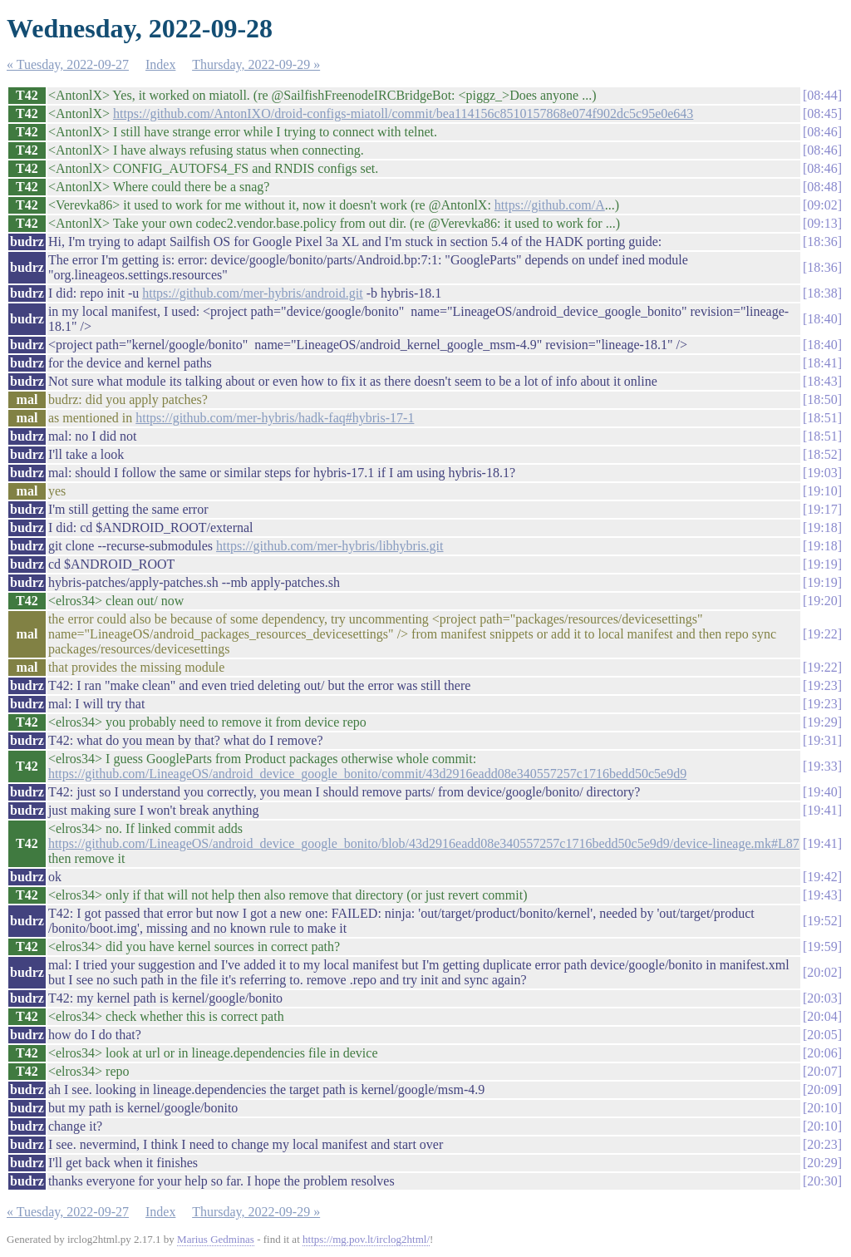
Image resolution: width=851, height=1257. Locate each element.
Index (160, 64)
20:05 (822, 1035)
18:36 (822, 241)
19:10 (822, 491)
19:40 (822, 792)
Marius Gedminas (215, 1239)
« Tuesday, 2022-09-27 (68, 64)
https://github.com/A (549, 205)
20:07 (822, 1071)
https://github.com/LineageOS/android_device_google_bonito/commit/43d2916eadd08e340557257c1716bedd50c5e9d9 (367, 774)
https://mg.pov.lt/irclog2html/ (366, 1239)
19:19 (822, 564)
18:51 (822, 418)
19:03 (822, 473)
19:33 (822, 766)
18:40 (822, 319)
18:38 (822, 293)
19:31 (822, 740)
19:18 (822, 527)
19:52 (822, 921)
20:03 (822, 998)
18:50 (822, 399)
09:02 (822, 205)
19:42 (822, 877)
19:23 (822, 685)
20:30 (822, 1181)
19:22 (822, 634)
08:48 (822, 187)
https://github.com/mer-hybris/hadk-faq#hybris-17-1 (274, 418)
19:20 (822, 601)
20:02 (822, 972)
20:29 (822, 1163)
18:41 (822, 363)
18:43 (822, 381)
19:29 (822, 722)
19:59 (822, 946)
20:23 (822, 1144)
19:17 (822, 509)
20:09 (822, 1089)
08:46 (822, 132)
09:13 (822, 223)
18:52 (822, 454)
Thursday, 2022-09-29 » (256, 64)
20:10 (822, 1108)
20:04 (822, 1016)
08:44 (822, 95)
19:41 (822, 810)
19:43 (822, 895)
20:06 (822, 1053)
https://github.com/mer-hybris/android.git (252, 293)
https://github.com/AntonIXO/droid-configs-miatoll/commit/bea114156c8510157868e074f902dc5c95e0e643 (403, 113)
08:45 (822, 113)
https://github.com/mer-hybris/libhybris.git (329, 546)
